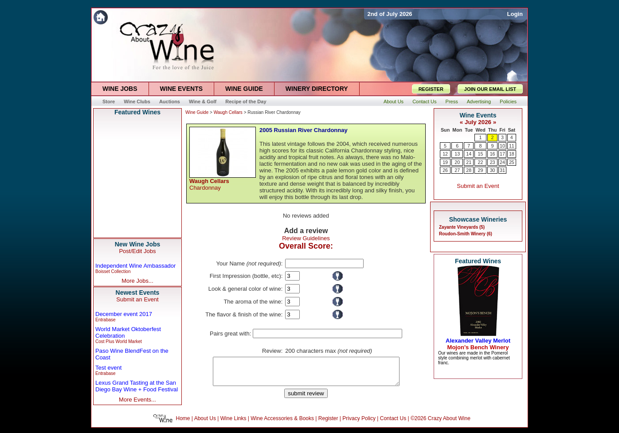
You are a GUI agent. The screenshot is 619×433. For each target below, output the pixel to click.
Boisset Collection (112, 271)
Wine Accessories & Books (282, 424)
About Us (205, 424)
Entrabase (105, 319)
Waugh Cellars (228, 112)
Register (328, 424)
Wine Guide (196, 112)
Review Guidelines (306, 238)
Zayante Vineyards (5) (462, 227)
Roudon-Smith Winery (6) (465, 233)
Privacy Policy (359, 424)
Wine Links (233, 424)
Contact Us (393, 424)
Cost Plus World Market (118, 341)
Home (183, 424)
